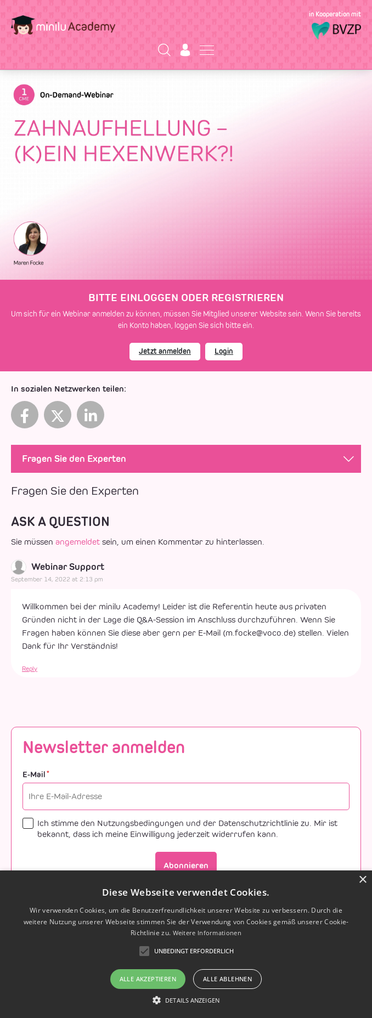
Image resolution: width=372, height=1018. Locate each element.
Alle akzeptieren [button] (148, 979)
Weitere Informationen (207, 933)
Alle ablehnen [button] (227, 979)
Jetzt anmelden (165, 351)
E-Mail (35, 775)
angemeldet (77, 541)
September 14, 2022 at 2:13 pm (57, 579)
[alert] (186, 944)
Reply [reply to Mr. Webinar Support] (29, 668)
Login (224, 351)
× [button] (362, 880)
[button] (186, 999)
